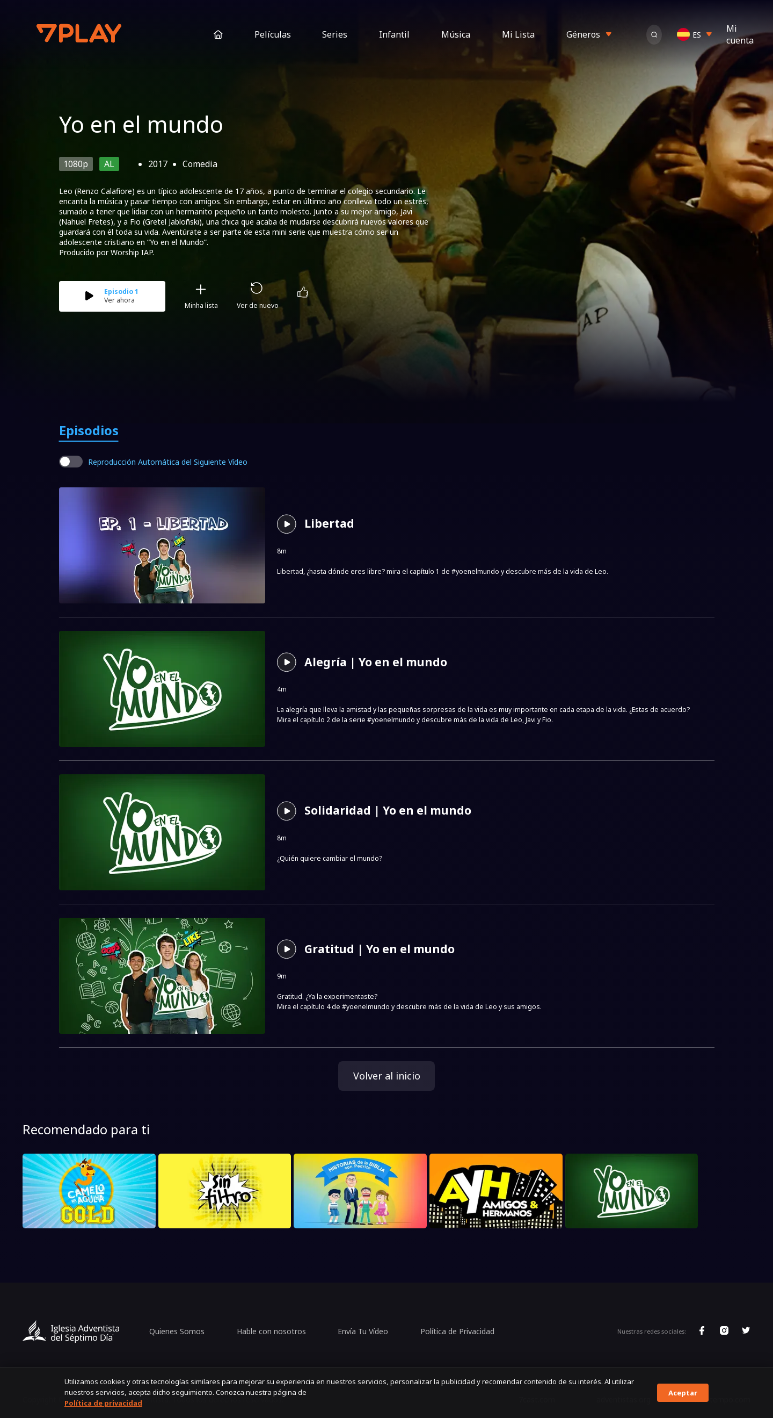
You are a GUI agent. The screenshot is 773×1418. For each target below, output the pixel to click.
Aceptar (682, 1393)
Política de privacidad (103, 1403)
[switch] (71, 461)
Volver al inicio (386, 1075)
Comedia (200, 164)
